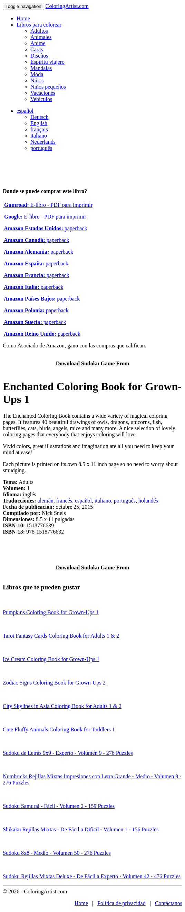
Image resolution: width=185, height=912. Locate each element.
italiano (38, 136)
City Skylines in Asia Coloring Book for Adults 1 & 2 (62, 706)
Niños (36, 80)
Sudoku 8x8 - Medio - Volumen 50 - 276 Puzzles (57, 853)
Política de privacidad (121, 903)
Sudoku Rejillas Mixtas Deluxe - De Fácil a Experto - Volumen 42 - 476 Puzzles (92, 876)
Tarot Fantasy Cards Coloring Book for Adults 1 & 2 (61, 636)
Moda (36, 74)
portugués (125, 501)
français (39, 129)
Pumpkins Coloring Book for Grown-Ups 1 (51, 612)
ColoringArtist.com (67, 6)
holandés (148, 501)
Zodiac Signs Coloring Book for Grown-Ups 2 (54, 683)
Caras (36, 49)
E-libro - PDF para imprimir (47, 205)
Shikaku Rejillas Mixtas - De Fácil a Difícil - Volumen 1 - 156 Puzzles (80, 829)
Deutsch (39, 117)
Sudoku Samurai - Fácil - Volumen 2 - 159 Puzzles (59, 806)
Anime (38, 43)
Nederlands (43, 142)
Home (23, 18)
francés (64, 501)
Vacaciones (42, 93)
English (38, 123)
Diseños (39, 56)
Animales (40, 37)
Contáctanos (168, 903)
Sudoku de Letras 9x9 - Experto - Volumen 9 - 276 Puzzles (68, 753)
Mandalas (41, 68)
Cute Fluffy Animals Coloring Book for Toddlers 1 (59, 729)
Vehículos (41, 99)
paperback (45, 228)
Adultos (39, 31)
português (41, 148)
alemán (45, 501)
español (25, 111)
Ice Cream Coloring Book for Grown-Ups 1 (51, 659)
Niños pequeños (48, 87)
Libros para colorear (39, 25)
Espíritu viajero (47, 62)
